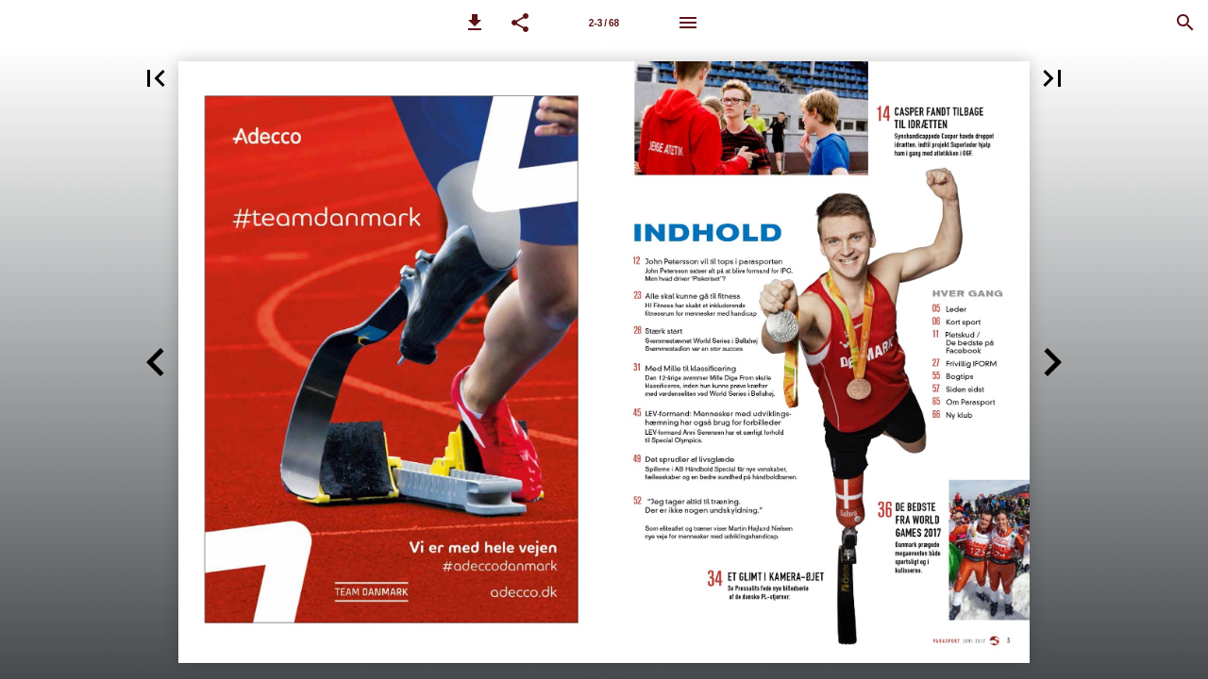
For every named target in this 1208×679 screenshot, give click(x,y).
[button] (474, 22)
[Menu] (688, 22)
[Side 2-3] (604, 22)
